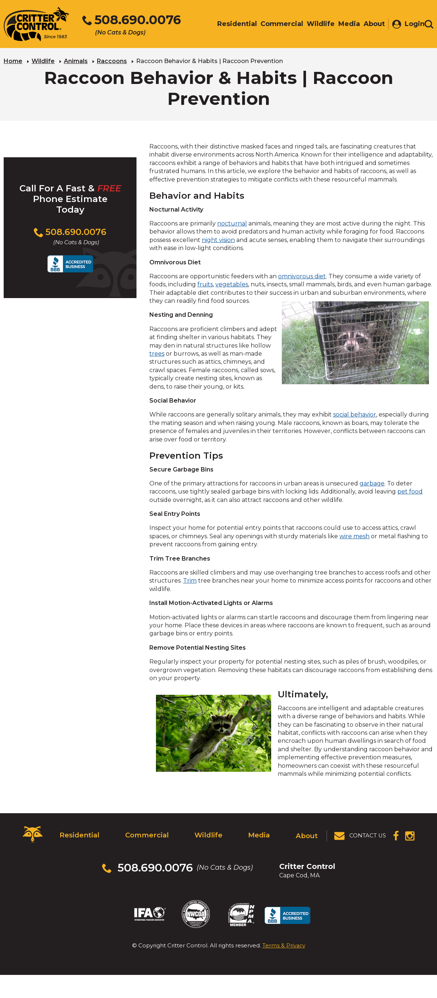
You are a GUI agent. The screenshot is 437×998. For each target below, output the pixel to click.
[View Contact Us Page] (360, 834)
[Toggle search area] (429, 25)
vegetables (231, 283)
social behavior (354, 414)
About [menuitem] (370, 25)
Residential (78, 834)
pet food (410, 491)
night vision (218, 239)
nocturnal (232, 223)
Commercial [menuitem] (278, 25)
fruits (205, 283)
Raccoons (112, 60)
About (307, 834)
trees (156, 353)
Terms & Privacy (284, 935)
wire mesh (354, 535)
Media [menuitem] (345, 25)
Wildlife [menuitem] (317, 25)
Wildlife (43, 60)
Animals (76, 60)
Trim (190, 580)
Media (258, 834)
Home (13, 60)
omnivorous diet (302, 275)
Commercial (146, 834)
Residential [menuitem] (233, 25)
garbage (372, 482)
